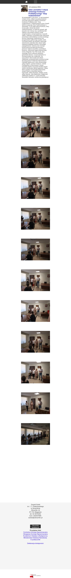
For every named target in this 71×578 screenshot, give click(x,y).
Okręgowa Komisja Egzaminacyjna (35, 534)
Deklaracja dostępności (35, 543)
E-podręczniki (35, 540)
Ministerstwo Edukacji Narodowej (35, 538)
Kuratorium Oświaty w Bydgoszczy (35, 536)
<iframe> (35, 559)
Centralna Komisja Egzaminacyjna (35, 532)
